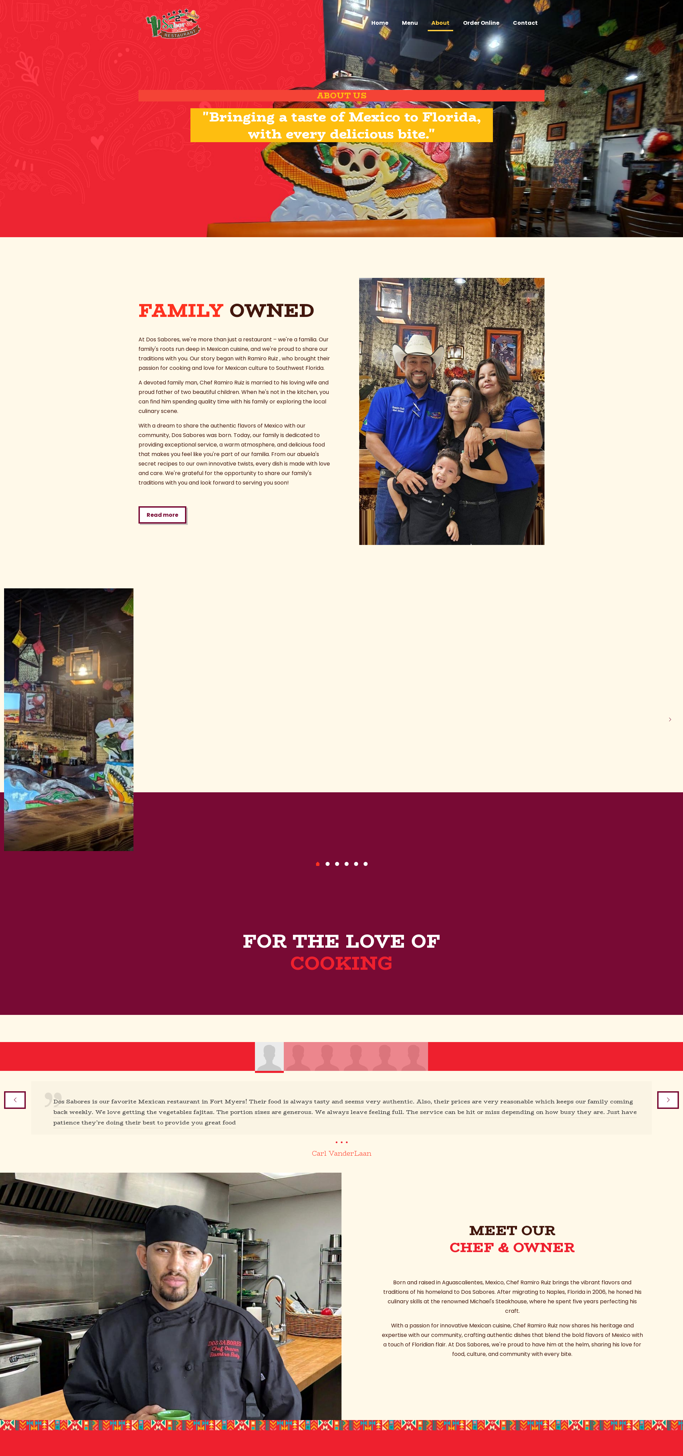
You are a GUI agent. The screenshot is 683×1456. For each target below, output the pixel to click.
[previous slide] (13, 719)
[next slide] (670, 719)
